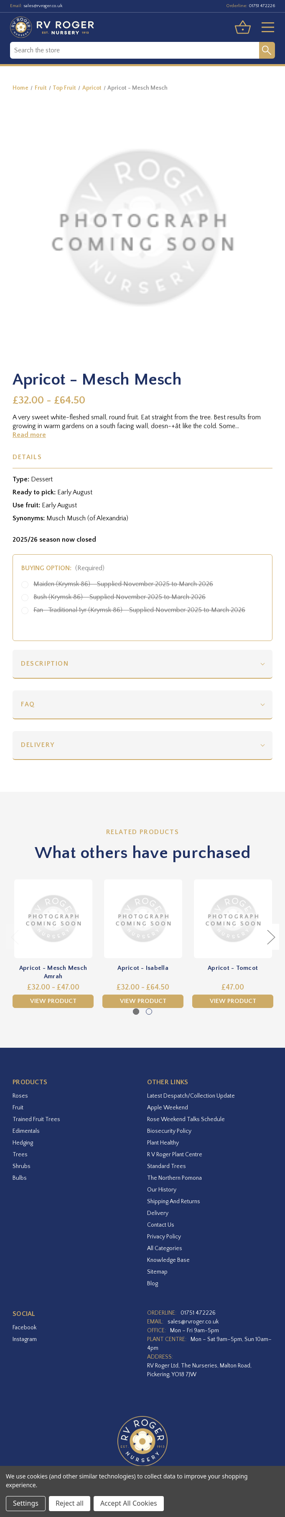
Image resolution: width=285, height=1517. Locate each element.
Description (45, 663)
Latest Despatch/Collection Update (191, 1096)
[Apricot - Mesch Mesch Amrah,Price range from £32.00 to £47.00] (53, 918)
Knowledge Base (168, 1260)
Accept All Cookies (128, 1503)
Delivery (38, 745)
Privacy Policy (164, 1236)
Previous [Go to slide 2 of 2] (14, 936)
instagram (25, 1339)
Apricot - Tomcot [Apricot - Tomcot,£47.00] (233, 968)
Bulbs (20, 1178)
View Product (53, 1001)
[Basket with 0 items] (242, 27)
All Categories (164, 1248)
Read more (29, 435)
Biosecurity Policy (169, 1131)
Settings (25, 1503)
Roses (20, 1096)
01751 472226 (262, 5)
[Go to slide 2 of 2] (149, 1011)
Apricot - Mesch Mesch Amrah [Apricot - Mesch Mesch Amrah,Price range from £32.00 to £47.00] (53, 972)
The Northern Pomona (174, 1178)
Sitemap (157, 1272)
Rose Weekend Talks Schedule (186, 1119)
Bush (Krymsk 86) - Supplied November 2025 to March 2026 (119, 597)
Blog (152, 1283)
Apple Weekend (167, 1107)
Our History (161, 1189)
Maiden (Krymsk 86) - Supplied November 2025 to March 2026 (123, 584)
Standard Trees (166, 1166)
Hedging (23, 1143)
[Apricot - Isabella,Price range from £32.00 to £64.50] (143, 918)
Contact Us (160, 1225)
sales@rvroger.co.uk (43, 5)
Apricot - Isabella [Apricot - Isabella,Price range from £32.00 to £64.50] (142, 968)
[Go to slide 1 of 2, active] (136, 1011)
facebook (24, 1327)
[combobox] (134, 50)
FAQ (28, 704)
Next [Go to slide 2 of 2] (270, 936)
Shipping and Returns (173, 1201)
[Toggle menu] (264, 27)
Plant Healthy (163, 1143)
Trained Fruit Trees (36, 1119)
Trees (20, 1154)
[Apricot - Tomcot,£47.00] (232, 918)
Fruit (18, 1107)
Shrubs (22, 1166)
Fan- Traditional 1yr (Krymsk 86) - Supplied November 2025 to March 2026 (139, 610)
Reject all (70, 1503)
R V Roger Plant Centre (174, 1154)
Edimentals (26, 1131)
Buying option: (62, 568)
